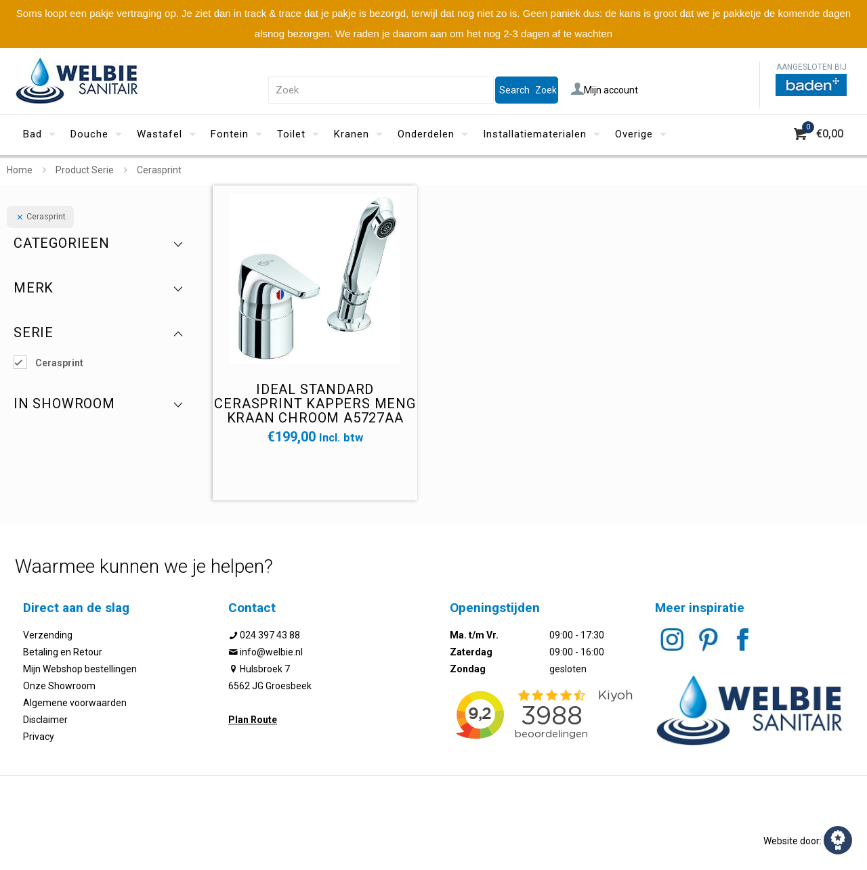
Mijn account (604, 90)
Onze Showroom (59, 685)
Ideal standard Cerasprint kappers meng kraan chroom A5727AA (314, 403)
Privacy (38, 736)
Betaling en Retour (62, 652)
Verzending (47, 635)
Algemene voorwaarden (75, 702)
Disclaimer (45, 719)
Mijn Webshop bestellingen (80, 669)
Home (20, 170)
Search (514, 90)
